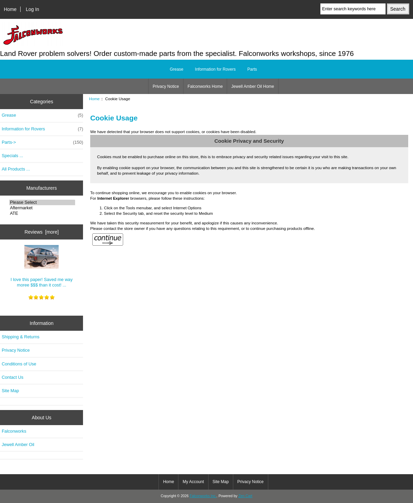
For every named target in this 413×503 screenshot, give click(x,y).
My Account (193, 481)
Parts (252, 69)
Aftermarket (42, 208)
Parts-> (42, 142)
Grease (176, 69)
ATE (42, 213)
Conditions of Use (19, 363)
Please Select (42, 202)
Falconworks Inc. (203, 496)
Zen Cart (245, 496)
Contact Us (12, 377)
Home (10, 9)
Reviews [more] (41, 232)
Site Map (10, 390)
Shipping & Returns (20, 336)
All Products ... (16, 169)
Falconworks (14, 431)
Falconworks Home (205, 86)
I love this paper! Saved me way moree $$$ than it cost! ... (42, 266)
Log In (32, 9)
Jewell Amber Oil (18, 444)
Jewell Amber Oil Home (252, 86)
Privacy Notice (166, 86)
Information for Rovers (215, 69)
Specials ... (12, 155)
